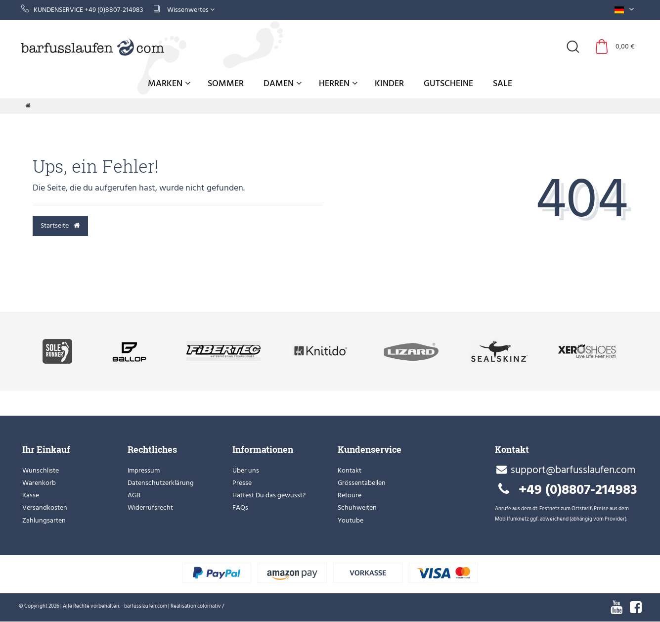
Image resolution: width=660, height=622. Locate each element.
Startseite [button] (60, 225)
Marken (169, 83)
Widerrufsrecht (150, 507)
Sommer (226, 83)
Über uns (245, 470)
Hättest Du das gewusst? (269, 495)
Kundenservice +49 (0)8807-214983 (82, 9)
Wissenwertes (184, 9)
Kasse (30, 495)
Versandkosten (44, 507)
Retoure (349, 495)
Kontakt (349, 470)
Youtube (350, 520)
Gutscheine (448, 83)
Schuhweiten (357, 507)
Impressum (144, 470)
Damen (283, 83)
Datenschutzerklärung (161, 482)
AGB (134, 495)
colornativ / (210, 606)
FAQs (240, 507)
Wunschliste (40, 470)
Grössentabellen (362, 482)
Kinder (389, 83)
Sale (502, 83)
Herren (338, 83)
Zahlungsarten (44, 520)
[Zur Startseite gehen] (28, 105)
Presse (242, 482)
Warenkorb (39, 482)
